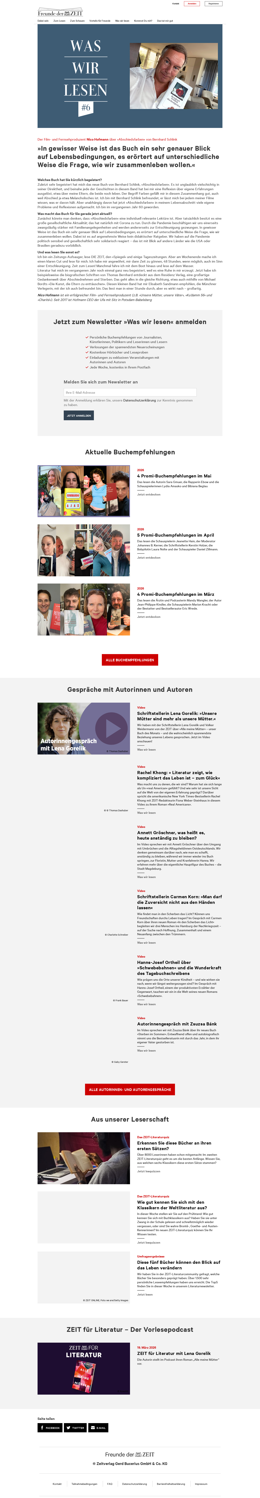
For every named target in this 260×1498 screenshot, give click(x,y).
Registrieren (214, 3)
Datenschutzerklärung (139, 400)
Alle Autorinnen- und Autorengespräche (130, 1089)
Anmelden (192, 3)
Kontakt (175, 3)
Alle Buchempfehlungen (130, 660)
